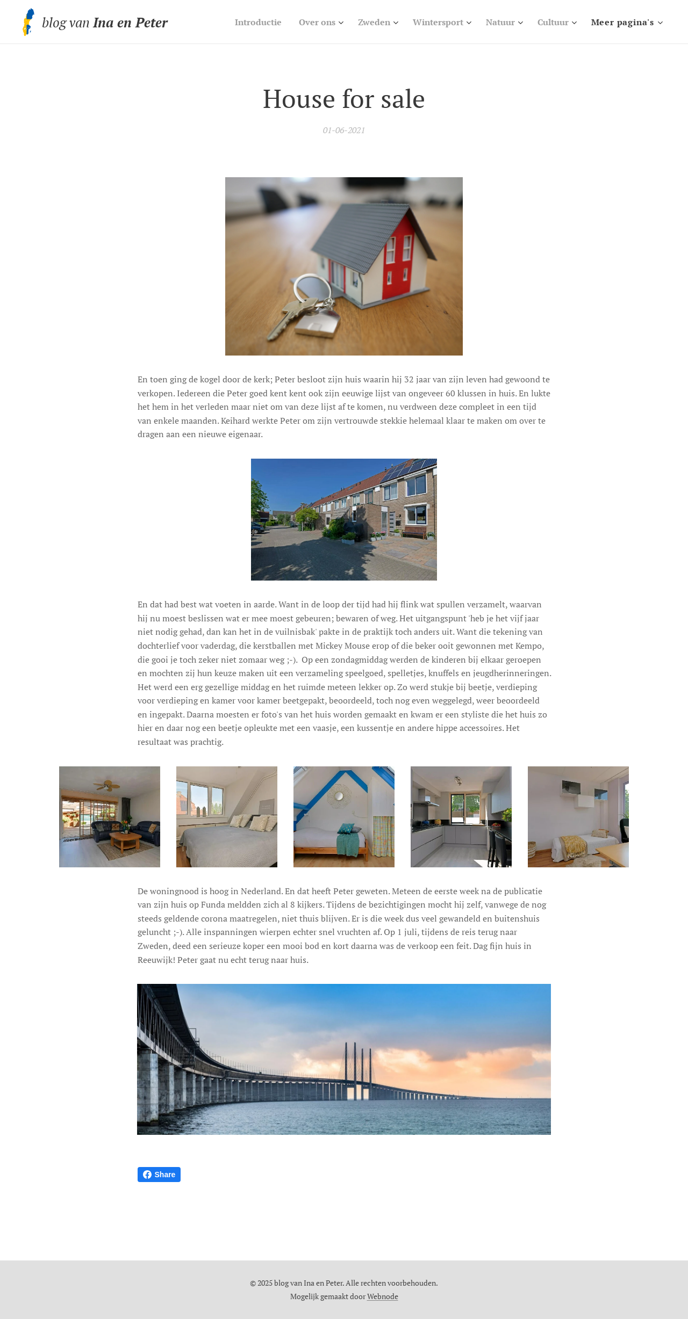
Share (159, 1174)
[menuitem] (242, 22)
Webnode (382, 1296)
